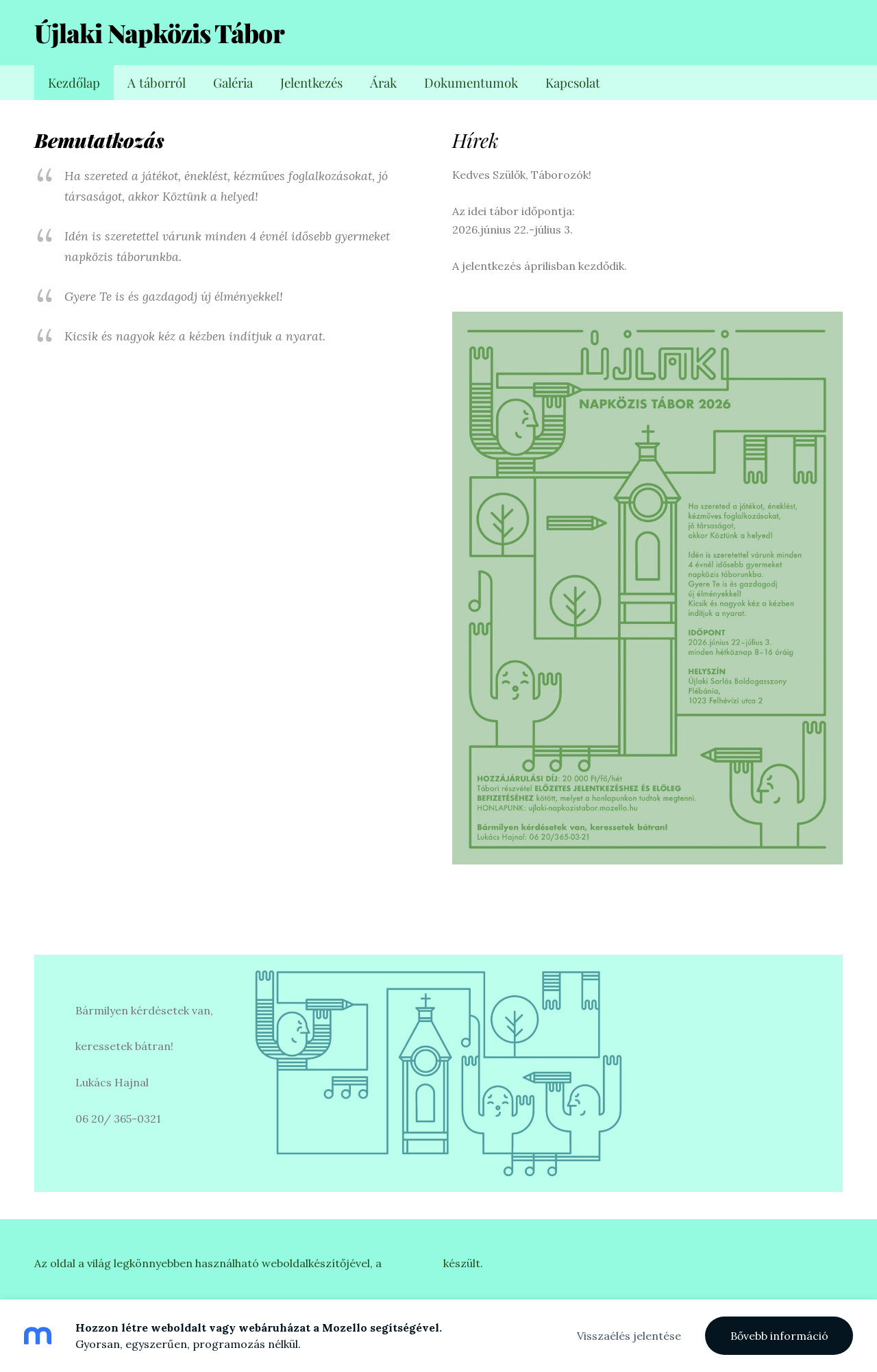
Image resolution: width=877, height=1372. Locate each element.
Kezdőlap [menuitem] (74, 82)
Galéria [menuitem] (233, 82)
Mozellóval (412, 1263)
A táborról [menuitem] (156, 82)
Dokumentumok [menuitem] (471, 82)
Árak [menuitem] (383, 82)
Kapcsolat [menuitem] (572, 82)
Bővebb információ (779, 1336)
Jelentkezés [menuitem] (311, 82)
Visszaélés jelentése (629, 1336)
